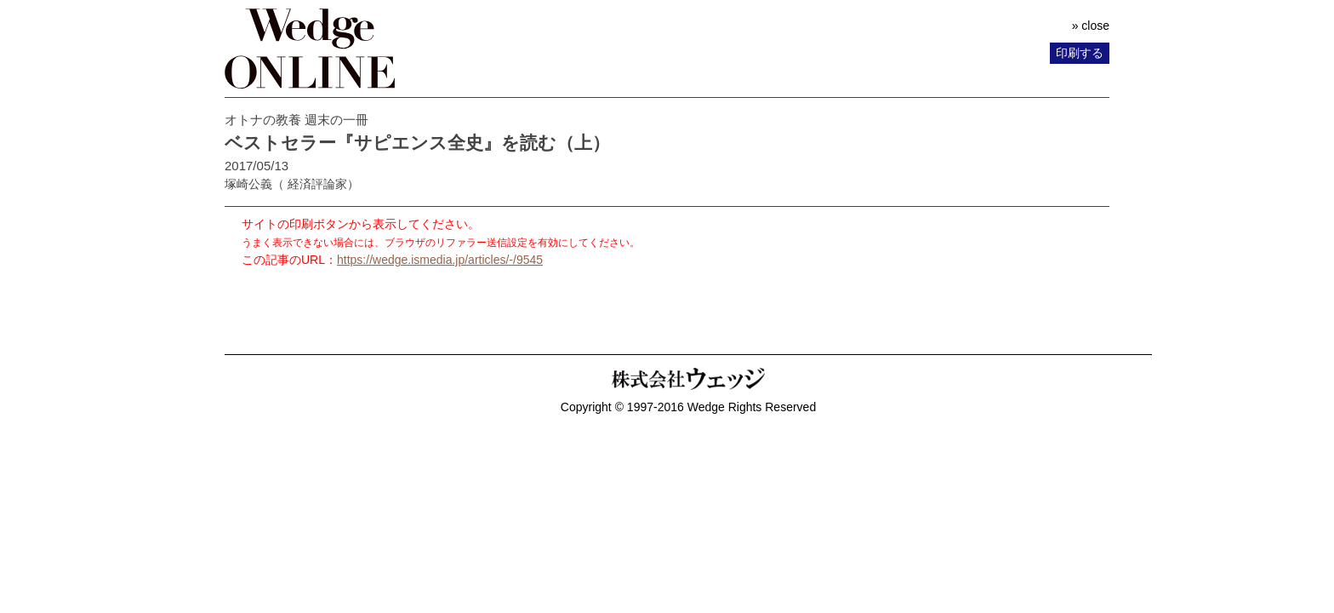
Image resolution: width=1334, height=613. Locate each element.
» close (1090, 25)
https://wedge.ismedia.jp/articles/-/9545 (440, 259)
